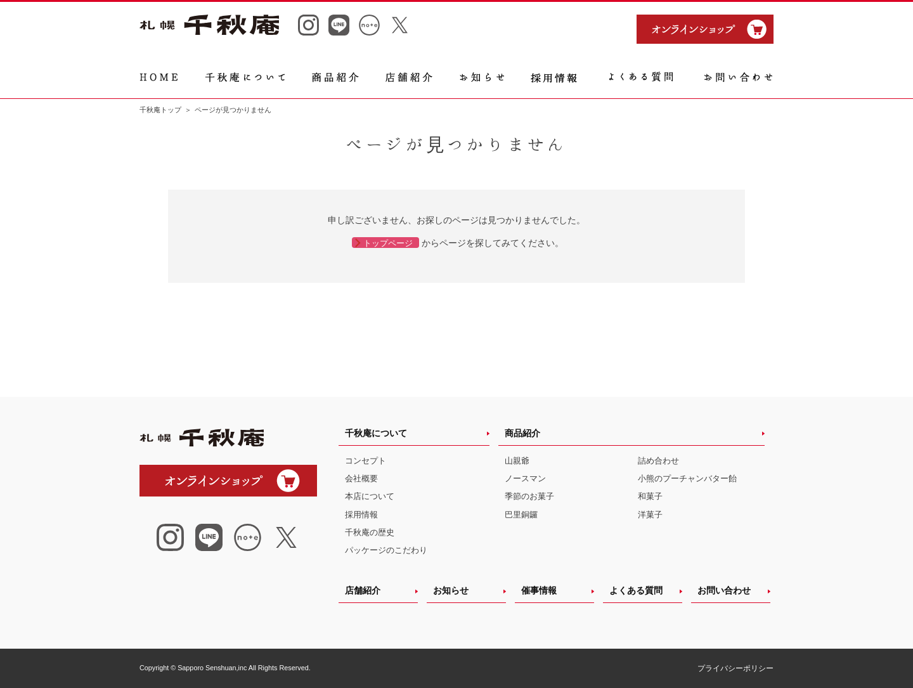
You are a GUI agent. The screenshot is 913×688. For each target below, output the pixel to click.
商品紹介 (522, 433)
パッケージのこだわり (386, 550)
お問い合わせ (724, 590)
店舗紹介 (362, 590)
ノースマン (525, 478)
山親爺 (517, 460)
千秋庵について (376, 433)
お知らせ (451, 590)
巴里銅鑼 (521, 514)
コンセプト (365, 460)
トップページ (388, 243)
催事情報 (539, 590)
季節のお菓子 (529, 496)
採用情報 (361, 514)
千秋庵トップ (160, 110)
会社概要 (361, 478)
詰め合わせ (658, 460)
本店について (369, 496)
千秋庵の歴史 (369, 532)
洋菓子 (650, 514)
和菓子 (650, 496)
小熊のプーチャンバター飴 (687, 478)
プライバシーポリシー (735, 668)
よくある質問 (636, 590)
